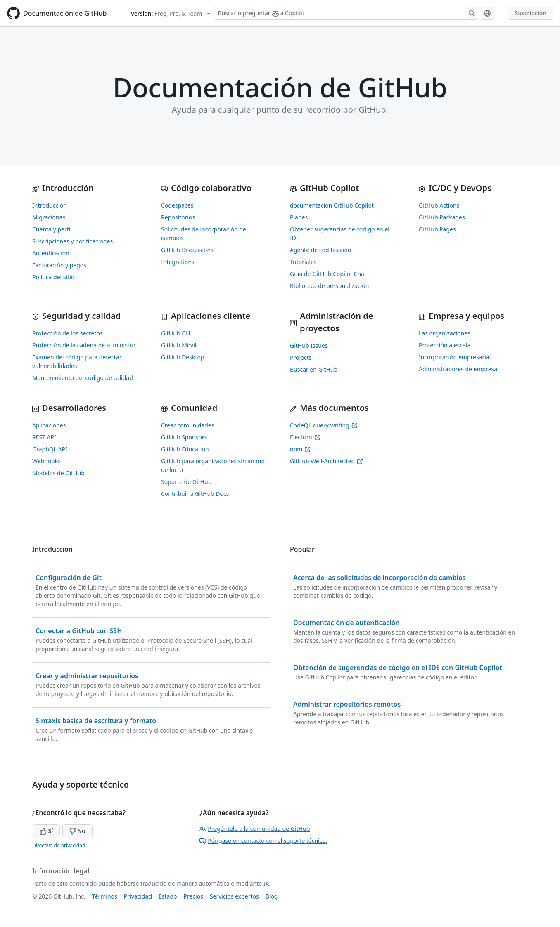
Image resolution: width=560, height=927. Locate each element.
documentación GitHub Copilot (332, 205)
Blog (272, 896)
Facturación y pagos (59, 265)
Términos (104, 896)
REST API (44, 437)
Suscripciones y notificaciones (72, 241)
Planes (299, 217)
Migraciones (48, 217)
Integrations (178, 262)
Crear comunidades (187, 425)
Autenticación (50, 253)
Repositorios (178, 217)
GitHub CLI (175, 333)
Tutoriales (303, 262)
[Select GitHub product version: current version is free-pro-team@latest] (170, 13)
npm (300, 449)
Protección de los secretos (67, 333)
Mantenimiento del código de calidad (82, 378)
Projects (300, 357)
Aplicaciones (49, 425)
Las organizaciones (444, 333)
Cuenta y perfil (52, 229)
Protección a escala (444, 345)
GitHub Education (185, 449)
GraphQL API (49, 449)
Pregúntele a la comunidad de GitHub (254, 829)
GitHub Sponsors (184, 437)
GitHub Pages (437, 229)
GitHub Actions (439, 205)
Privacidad (138, 896)
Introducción (49, 205)
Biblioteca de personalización (329, 286)
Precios (193, 896)
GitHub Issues (309, 345)
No (77, 831)
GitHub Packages (442, 217)
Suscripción (530, 13)
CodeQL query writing (324, 425)
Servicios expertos (234, 896)
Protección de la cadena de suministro (83, 345)
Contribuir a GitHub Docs (195, 494)
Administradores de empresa (458, 369)
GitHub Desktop (182, 357)
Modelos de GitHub (58, 473)
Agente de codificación (320, 250)
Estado (168, 896)
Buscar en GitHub (313, 369)
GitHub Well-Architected (326, 461)
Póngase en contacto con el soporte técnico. (263, 840)
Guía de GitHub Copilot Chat (328, 274)
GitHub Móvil (178, 345)
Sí (46, 831)
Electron (305, 437)
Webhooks (46, 461)
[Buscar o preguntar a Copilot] (346, 13)
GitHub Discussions (187, 250)
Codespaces (177, 205)
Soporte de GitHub (186, 482)
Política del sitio (53, 277)
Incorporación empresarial (455, 357)
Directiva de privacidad (58, 845)
